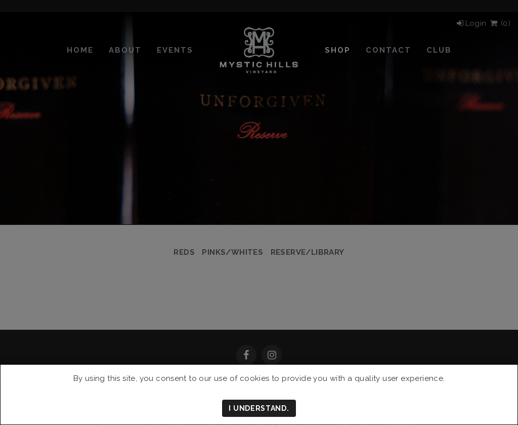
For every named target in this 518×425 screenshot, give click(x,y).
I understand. (259, 408)
